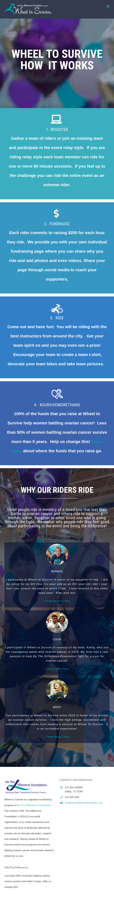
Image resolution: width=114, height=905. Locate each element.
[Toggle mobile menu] (108, 6)
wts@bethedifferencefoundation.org (83, 803)
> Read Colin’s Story (57, 668)
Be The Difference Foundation (33, 805)
